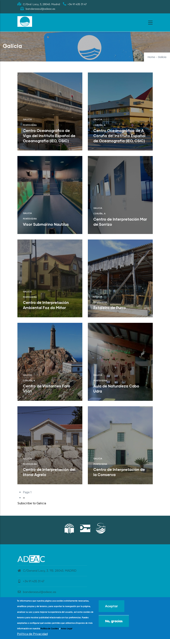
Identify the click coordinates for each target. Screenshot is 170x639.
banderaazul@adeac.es (36, 592)
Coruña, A (99, 125)
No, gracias (114, 621)
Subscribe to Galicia (31, 503)
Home (151, 57)
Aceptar (111, 606)
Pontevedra (30, 125)
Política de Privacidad (32, 634)
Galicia (27, 119)
